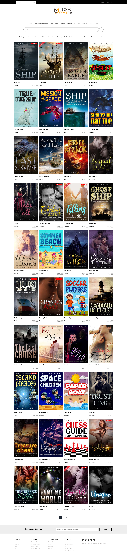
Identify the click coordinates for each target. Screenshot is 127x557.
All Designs (22, 37)
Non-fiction (100, 37)
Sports (93, 37)
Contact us (71, 23)
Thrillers (66, 132)
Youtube (50, 548)
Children (43, 37)
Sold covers (68, 542)
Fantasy (59, 37)
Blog (91, 23)
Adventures (78, 37)
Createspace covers (36, 544)
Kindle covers (34, 546)
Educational (51, 37)
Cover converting (35, 548)
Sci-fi (65, 37)
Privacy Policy (68, 548)
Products (17, 544)
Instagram (50, 546)
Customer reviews (19, 542)
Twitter (49, 544)
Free (63, 23)
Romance (30, 37)
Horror (37, 37)
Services (54, 23)
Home (30, 23)
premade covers (41, 23)
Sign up (109, 2)
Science (86, 37)
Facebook (50, 542)
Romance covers (69, 544)
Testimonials (82, 23)
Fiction (71, 37)
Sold (106, 37)
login (103, 2)
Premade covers (35, 542)
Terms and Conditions (70, 551)
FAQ (97, 23)
